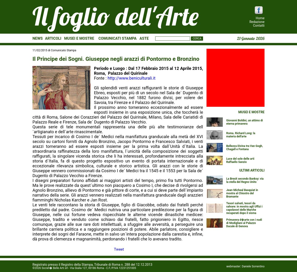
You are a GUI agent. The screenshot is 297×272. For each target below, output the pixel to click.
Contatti (259, 25)
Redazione (257, 22)
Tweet (119, 249)
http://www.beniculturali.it (131, 78)
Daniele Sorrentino (253, 266)
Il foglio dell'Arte (115, 16)
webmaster (233, 266)
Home (260, 18)
